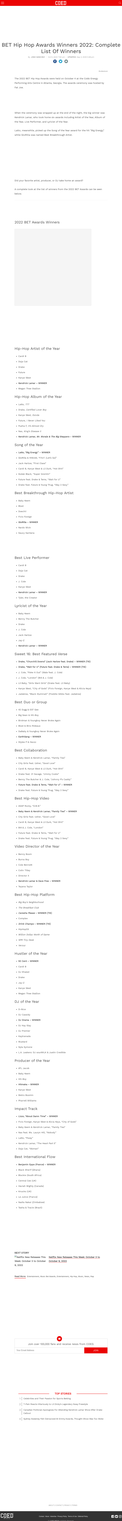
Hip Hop (73, 1267)
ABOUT (51, 1496)
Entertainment (33, 1267)
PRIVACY (67, 1496)
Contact (41, 1507)
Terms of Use (72, 1507)
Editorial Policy (83, 1507)
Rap (92, 1267)
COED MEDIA (55, 1512)
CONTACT (59, 1496)
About (47, 1507)
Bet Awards (51, 1267)
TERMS (74, 1496)
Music (42, 1267)
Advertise (53, 1507)
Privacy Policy (62, 1507)
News (87, 1267)
